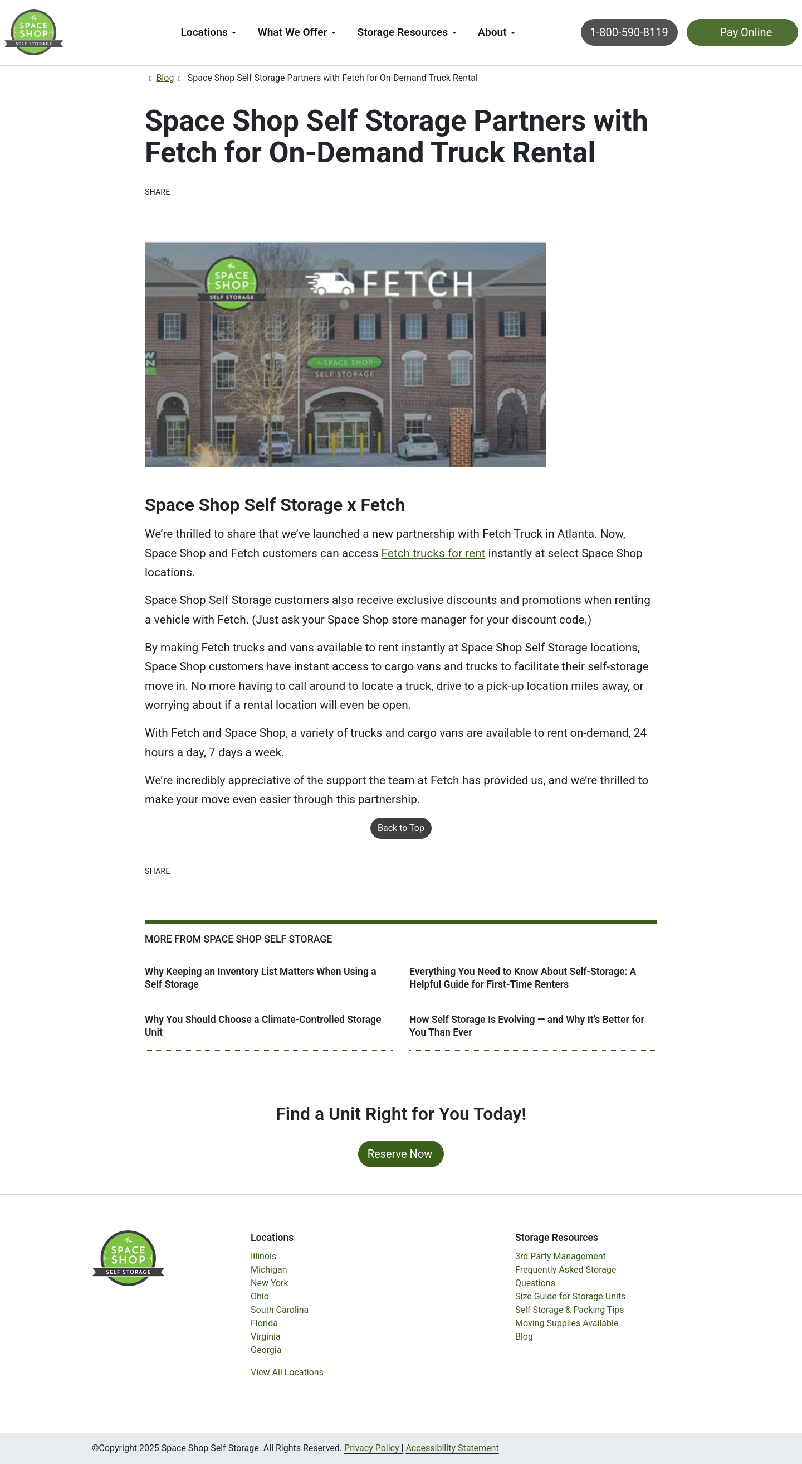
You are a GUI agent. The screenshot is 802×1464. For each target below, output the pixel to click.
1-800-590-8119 (598, 32)
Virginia (266, 1336)
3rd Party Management (560, 1256)
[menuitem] (208, 32)
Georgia (266, 1350)
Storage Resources (403, 32)
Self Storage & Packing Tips (569, 1309)
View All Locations (287, 1372)
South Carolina (280, 1309)
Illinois (263, 1256)
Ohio (260, 1296)
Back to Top (401, 828)
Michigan (269, 1269)
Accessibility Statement (451, 1448)
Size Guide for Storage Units (570, 1296)
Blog (165, 78)
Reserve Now (400, 1154)
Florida (264, 1323)
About (492, 32)
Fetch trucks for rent (434, 553)
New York (269, 1283)
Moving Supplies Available (566, 1323)
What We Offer (292, 32)
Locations (203, 32)
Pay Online (713, 32)
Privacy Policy (371, 1448)
